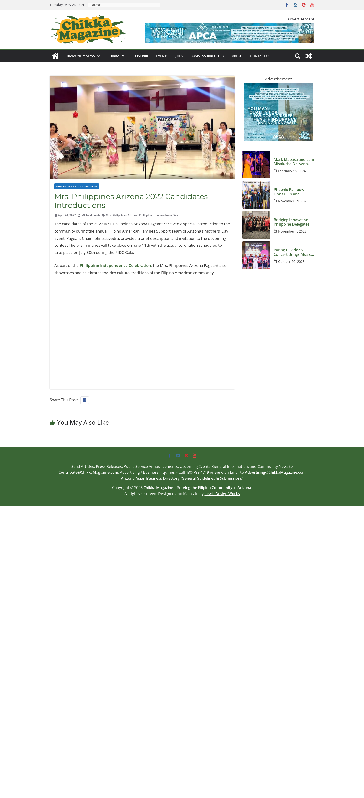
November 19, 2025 (293, 201)
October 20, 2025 (291, 261)
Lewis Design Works (222, 493)
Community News (80, 56)
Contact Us (260, 56)
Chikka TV (115, 56)
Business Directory (207, 56)
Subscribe (140, 56)
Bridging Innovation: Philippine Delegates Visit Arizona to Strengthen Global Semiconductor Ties (291, 222)
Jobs (179, 56)
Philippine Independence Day (158, 215)
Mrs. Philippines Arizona (122, 215)
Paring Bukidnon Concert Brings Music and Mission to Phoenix (292, 252)
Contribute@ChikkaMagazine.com (88, 472)
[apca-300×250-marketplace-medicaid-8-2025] (278, 86)
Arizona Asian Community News (76, 186)
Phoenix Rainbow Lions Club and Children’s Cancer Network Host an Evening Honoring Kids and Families (293, 191)
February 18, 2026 (292, 171)
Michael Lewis (90, 215)
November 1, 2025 (292, 231)
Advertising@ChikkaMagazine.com (275, 472)
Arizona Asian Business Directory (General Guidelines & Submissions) (182, 478)
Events (162, 56)
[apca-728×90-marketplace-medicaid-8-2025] (229, 26)
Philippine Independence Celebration (115, 265)
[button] (97, 56)
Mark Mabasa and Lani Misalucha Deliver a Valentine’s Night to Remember (294, 161)
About (237, 56)
